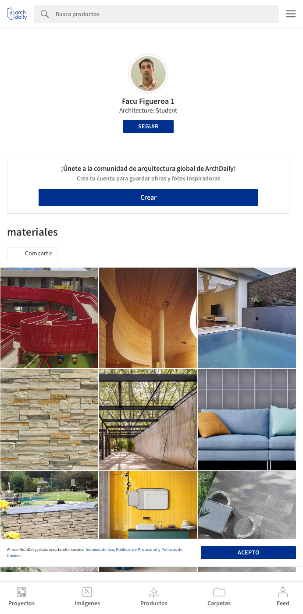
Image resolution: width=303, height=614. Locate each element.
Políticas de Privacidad (136, 550)
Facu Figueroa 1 (148, 101)
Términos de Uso (99, 550)
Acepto (248, 552)
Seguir (148, 126)
